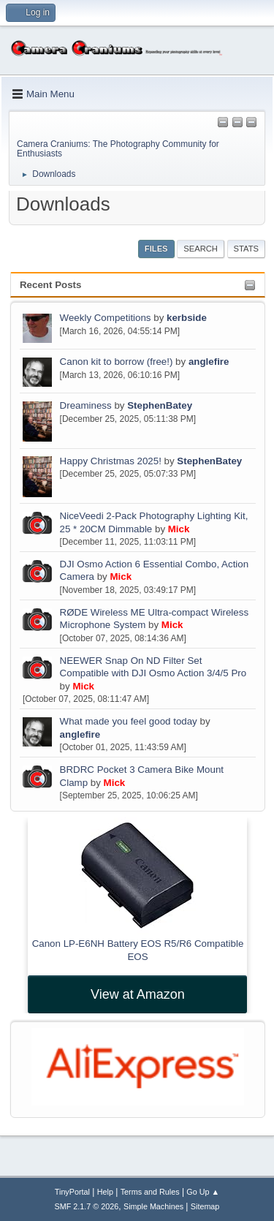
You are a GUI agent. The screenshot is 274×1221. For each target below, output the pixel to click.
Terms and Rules (150, 1191)
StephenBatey (159, 405)
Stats (246, 248)
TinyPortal (72, 1191)
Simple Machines (153, 1206)
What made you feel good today (128, 721)
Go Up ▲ (202, 1191)
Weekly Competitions (105, 317)
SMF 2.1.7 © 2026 (87, 1206)
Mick (179, 528)
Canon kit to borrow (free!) (116, 361)
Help (105, 1191)
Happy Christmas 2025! (110, 460)
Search (200, 248)
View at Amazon (138, 994)
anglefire (209, 361)
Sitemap (205, 1206)
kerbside (187, 317)
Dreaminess (87, 405)
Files (156, 248)
